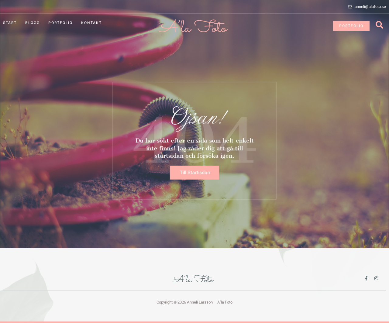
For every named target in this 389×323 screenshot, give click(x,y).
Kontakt (91, 23)
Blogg (32, 23)
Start (10, 23)
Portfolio (60, 23)
